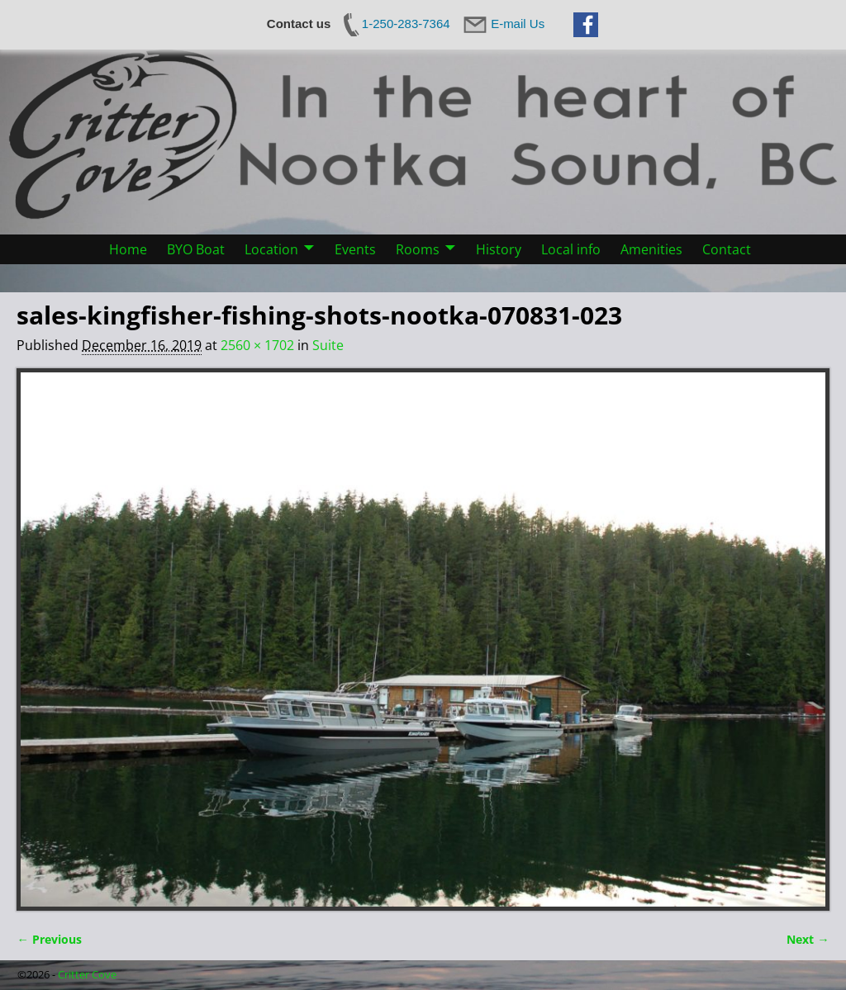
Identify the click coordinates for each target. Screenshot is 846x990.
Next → (808, 939)
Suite (328, 345)
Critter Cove (87, 974)
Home (128, 249)
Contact (726, 249)
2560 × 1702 (257, 345)
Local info (571, 249)
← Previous (49, 939)
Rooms (418, 249)
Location (271, 249)
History (498, 249)
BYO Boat (196, 249)
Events (355, 249)
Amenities (651, 249)
